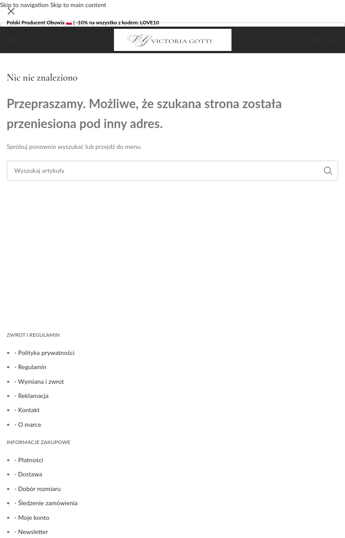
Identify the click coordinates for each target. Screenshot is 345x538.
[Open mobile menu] (11, 40)
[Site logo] (172, 39)
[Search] (334, 40)
